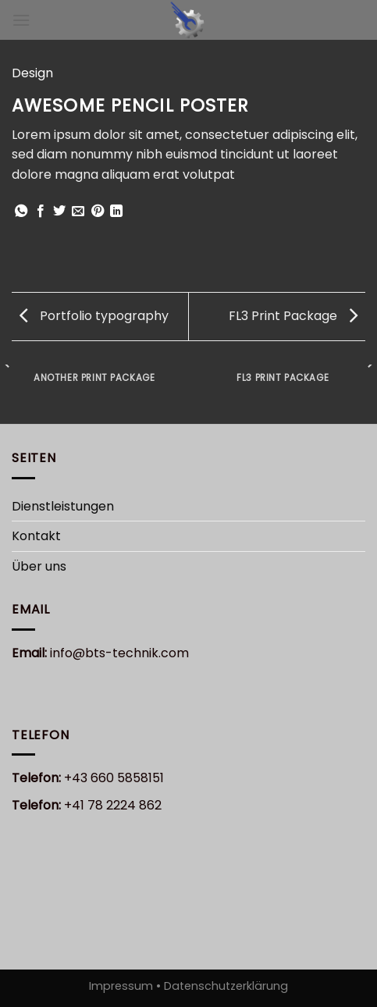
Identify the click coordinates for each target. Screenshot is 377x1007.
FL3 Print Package (293, 316)
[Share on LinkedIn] (116, 212)
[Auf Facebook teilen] (40, 212)
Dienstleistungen (63, 506)
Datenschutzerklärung (224, 986)
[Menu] (21, 20)
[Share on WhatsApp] (21, 212)
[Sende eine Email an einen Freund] (78, 212)
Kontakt (36, 536)
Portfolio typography (94, 316)
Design (32, 73)
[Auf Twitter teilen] (59, 212)
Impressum (122, 986)
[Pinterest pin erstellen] (97, 212)
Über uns (39, 566)
